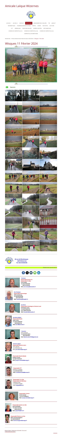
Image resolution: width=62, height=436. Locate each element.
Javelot (54, 23)
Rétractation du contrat (10, 431)
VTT (12, 28)
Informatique (11, 25)
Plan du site (24, 430)
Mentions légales (8, 430)
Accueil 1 (8, 23)
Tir (49, 23)
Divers (39, 25)
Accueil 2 (15, 23)
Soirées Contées (37, 28)
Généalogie (18, 28)
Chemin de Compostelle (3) (46, 31)
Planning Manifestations (24, 25)
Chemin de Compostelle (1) (15, 31)
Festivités (45, 25)
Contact (21, 23)
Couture (52, 25)
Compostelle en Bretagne (31, 33)
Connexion (55, 433)
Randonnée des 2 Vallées (40, 23)
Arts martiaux (47, 28)
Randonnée (29, 23)
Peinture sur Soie (27, 28)
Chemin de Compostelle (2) (31, 31)
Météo (34, 25)
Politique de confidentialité (16, 430)
